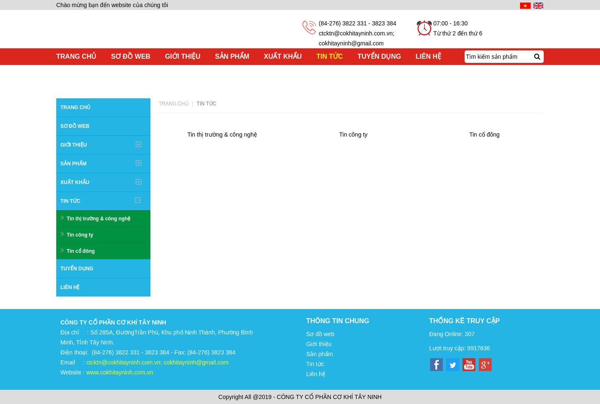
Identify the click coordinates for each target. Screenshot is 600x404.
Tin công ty (80, 235)
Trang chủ (174, 104)
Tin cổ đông (81, 251)
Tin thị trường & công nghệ (98, 219)
